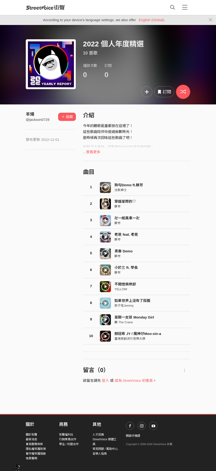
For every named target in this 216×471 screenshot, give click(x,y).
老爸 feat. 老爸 (126, 234)
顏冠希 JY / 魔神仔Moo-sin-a (137, 334)
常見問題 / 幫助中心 (105, 449)
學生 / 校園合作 (69, 444)
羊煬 (30, 114)
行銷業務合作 (67, 439)
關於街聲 (31, 434)
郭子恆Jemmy (124, 305)
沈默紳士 (120, 190)
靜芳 (117, 206)
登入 (105, 380)
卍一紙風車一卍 (126, 218)
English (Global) (151, 20)
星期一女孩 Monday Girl (134, 317)
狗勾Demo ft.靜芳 (128, 185)
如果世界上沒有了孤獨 (132, 301)
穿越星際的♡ (125, 201)
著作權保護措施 (36, 453)
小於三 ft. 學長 (126, 267)
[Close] (210, 20)
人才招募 (98, 434)
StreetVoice (45, 7)
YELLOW (120, 289)
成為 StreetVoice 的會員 (134, 380)
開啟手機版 (133, 435)
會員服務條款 (34, 444)
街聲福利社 (66, 434)
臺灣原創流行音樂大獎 (129, 338)
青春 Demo (123, 251)
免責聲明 (31, 458)
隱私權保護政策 (36, 449)
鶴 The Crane (123, 322)
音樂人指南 (100, 453)
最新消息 (31, 439)
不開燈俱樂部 (125, 284)
